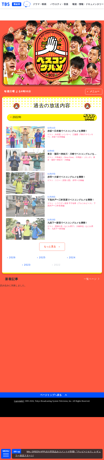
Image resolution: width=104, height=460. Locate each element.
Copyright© (19, 401)
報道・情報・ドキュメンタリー (87, 4)
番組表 (16, 4)
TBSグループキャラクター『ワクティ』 (27, 4)
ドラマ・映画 (39, 4)
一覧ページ (90, 279)
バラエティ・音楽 (59, 4)
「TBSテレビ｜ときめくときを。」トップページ (6, 4)
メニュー (94, 91)
